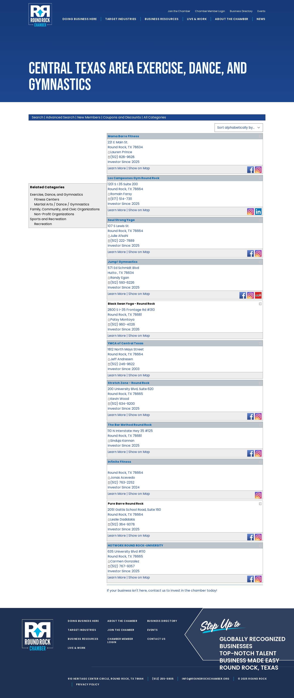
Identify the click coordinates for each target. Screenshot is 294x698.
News (261, 19)
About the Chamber (231, 19)
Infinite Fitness (119, 462)
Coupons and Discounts (122, 117)
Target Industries (120, 19)
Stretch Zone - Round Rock (128, 383)
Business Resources (162, 19)
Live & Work (197, 19)
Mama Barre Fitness (123, 136)
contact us (157, 590)
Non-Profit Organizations (54, 214)
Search (37, 117)
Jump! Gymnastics (122, 262)
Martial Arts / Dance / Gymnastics (61, 204)
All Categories (155, 117)
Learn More (117, 168)
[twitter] (70, 667)
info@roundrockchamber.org (206, 678)
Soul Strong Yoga (121, 220)
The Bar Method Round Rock (130, 425)
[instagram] (87, 667)
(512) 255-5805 (163, 678)
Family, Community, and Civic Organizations (65, 209)
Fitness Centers (46, 199)
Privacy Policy (88, 684)
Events (261, 11)
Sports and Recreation (48, 219)
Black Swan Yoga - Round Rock (131, 304)
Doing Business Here (79, 19)
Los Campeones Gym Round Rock (133, 178)
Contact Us (156, 639)
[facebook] (78, 667)
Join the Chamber (179, 11)
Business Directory (241, 11)
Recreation (43, 224)
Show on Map (139, 168)
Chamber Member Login (210, 11)
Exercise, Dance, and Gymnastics (56, 194)
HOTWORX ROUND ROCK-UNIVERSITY (135, 545)
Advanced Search (60, 117)
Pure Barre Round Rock (126, 504)
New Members (88, 117)
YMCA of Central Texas (125, 343)
